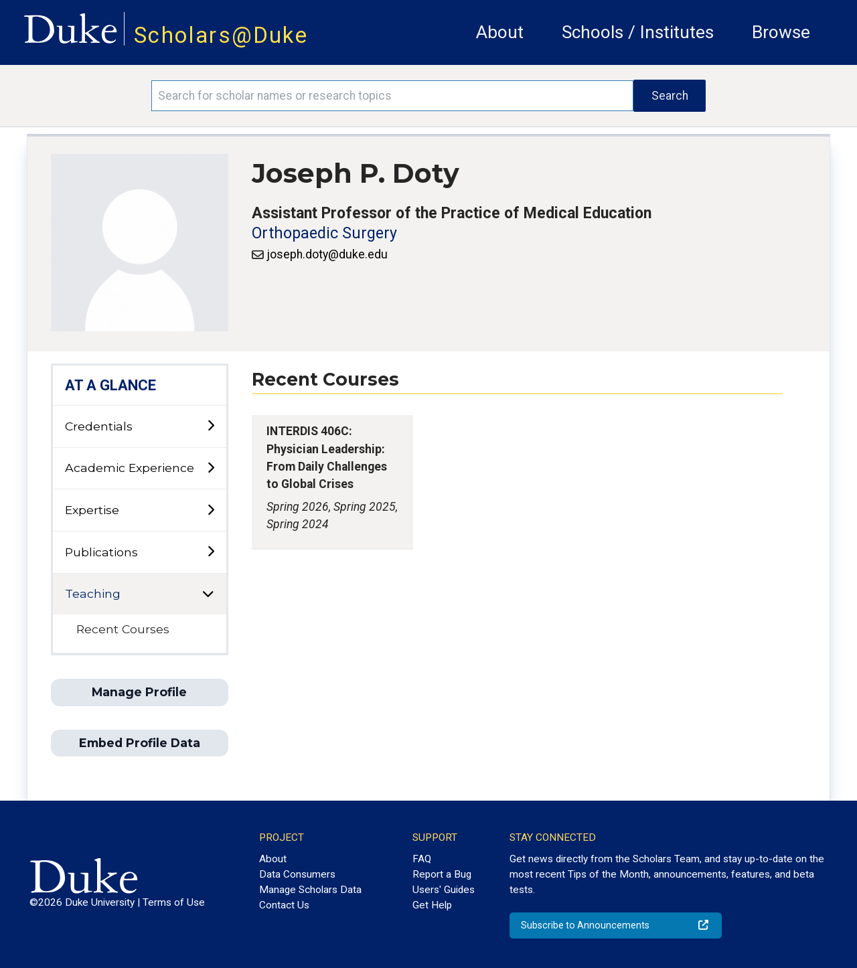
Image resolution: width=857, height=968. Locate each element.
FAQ (421, 859)
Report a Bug (441, 874)
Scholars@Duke (221, 35)
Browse (781, 32)
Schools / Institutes (638, 32)
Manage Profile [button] (139, 692)
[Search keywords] (392, 95)
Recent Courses (122, 629)
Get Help (432, 905)
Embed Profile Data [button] (139, 743)
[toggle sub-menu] (210, 426)
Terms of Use (174, 902)
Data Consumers (297, 874)
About (500, 32)
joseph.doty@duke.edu (327, 254)
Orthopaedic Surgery (324, 233)
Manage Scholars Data (310, 890)
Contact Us (284, 905)
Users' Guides (443, 890)
